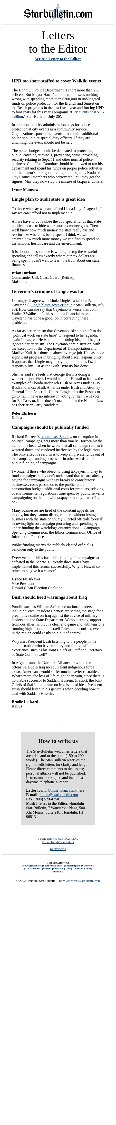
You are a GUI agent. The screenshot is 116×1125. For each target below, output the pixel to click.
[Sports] (58, 865)
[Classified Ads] (32, 868)
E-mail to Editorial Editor (58, 842)
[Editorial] (70, 865)
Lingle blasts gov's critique (51, 305)
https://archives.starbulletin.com (79, 881)
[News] (26, 865)
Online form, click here (66, 790)
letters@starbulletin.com (58, 795)
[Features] (48, 865)
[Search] (47, 868)
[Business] (35, 865)
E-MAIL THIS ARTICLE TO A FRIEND (58, 838)
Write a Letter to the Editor (58, 59)
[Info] (69, 868)
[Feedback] (58, 871)
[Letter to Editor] (82, 868)
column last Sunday (55, 437)
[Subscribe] (58, 868)
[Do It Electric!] (85, 865)
